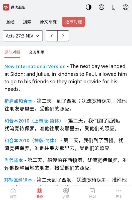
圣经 (10, 21)
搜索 (27, 21)
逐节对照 (73, 21)
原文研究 (48, 21)
